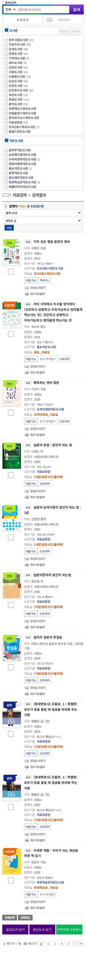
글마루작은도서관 (20, 150)
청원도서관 (15, 99)
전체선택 (63, 31)
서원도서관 (15, 72)
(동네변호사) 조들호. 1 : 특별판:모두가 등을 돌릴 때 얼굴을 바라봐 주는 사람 (51, 709)
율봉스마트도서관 (20, 131)
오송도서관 (15, 81)
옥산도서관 (15, 95)
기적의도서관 (17, 58)
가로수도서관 (17, 44)
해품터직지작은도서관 (22, 187)
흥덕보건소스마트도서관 (24, 118)
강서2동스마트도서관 (22, 127)
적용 (9, 228)
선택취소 (25, 917)
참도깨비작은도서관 (21, 177)
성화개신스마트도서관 (22, 108)
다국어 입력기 (63, 20)
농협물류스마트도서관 (22, 113)
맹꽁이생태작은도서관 (22, 164)
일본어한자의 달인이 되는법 (52, 575)
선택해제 (75, 31)
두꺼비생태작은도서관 (25, 159)
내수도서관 (15, 63)
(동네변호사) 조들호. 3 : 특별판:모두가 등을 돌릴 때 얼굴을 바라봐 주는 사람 (51, 782)
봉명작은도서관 (18, 173)
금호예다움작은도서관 (22, 154)
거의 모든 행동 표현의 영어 (51, 241)
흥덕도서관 (15, 104)
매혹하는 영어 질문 (46, 382)
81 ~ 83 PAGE (81, 943)
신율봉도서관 (17, 76)
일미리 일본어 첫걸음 (47, 637)
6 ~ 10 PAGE (75, 943)
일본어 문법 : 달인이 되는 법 (52, 445)
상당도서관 (15, 67)
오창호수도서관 (18, 90)
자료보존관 (15, 122)
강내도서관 (15, 49)
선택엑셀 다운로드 (69, 929)
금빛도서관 (15, 53)
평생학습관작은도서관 (25, 182)
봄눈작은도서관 (21, 168)
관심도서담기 (37, 287)
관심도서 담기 (15, 929)
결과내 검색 (9, 2)
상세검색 (22, 19)
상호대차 (64, 359)
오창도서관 (15, 85)
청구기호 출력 (37, 294)
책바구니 (45, 280)
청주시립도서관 (18, 40)
